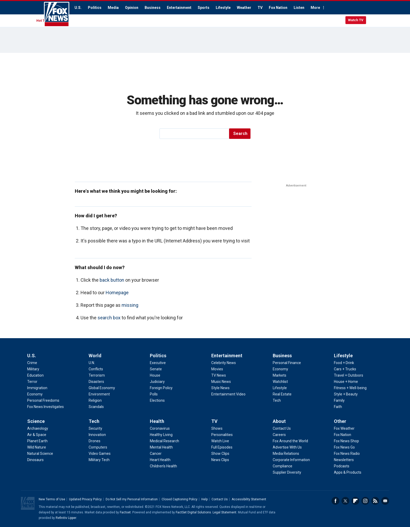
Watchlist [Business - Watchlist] (280, 381)
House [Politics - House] (155, 375)
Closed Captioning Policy (179, 499)
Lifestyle (223, 7)
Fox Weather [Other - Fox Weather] (344, 428)
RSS (375, 501)
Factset (125, 512)
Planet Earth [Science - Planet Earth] (37, 441)
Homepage (117, 292)
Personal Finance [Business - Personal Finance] (287, 363)
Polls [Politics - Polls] (154, 394)
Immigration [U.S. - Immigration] (37, 388)
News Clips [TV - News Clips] (220, 460)
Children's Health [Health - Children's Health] (163, 466)
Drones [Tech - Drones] (94, 441)
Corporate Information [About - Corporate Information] (291, 460)
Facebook (335, 501)
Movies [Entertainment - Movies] (217, 369)
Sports (203, 7)
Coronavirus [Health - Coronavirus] (160, 428)
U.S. (78, 7)
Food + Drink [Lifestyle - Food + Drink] (344, 363)
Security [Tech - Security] (95, 428)
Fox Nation (278, 7)
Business (153, 7)
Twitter (345, 501)
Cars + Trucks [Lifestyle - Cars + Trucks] (345, 369)
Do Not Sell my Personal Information (132, 499)
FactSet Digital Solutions (193, 512)
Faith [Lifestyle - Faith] (338, 407)
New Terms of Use (52, 499)
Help (204, 499)
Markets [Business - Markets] (279, 375)
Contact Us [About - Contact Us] (282, 428)
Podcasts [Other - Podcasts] (341, 466)
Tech (94, 421)
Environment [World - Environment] (99, 394)
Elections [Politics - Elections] (157, 400)
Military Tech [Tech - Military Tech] (99, 460)
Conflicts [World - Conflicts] (96, 369)
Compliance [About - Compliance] (282, 466)
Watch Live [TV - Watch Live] (220, 441)
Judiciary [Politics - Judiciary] (157, 381)
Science (36, 421)
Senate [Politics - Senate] (156, 369)
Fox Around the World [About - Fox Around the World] (290, 441)
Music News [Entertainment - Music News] (221, 381)
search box (109, 317)
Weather (244, 7)
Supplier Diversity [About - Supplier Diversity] (287, 472)
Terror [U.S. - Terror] (32, 381)
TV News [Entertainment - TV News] (218, 375)
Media (113, 7)
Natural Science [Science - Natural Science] (40, 453)
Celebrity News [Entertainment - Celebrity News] (223, 363)
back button (112, 280)
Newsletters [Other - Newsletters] (344, 460)
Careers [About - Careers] (279, 435)
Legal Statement (224, 512)
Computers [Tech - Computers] (98, 447)
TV (260, 7)
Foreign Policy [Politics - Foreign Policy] (161, 388)
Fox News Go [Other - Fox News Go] (344, 447)
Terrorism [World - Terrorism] (97, 375)
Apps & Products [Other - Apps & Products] (347, 472)
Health (157, 421)
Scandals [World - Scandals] (96, 407)
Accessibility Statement (249, 499)
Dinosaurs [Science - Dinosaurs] (35, 460)
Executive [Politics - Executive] (158, 363)
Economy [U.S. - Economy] (35, 394)
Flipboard (355, 501)
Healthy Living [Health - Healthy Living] (161, 435)
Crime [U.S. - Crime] (32, 363)
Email (385, 501)
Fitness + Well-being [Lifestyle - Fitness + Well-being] (350, 388)
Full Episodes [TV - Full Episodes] (221, 447)
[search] (195, 133)
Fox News (56, 14)
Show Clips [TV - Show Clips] (220, 453)
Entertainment (179, 7)
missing (130, 305)
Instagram (365, 501)
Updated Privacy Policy (85, 499)
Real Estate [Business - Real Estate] (282, 394)
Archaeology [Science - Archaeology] (37, 428)
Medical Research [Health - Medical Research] (164, 441)
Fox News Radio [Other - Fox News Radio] (347, 453)
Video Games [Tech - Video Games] (100, 453)
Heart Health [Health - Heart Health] (160, 460)
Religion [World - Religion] (95, 400)
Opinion (131, 7)
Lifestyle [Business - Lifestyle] (280, 388)
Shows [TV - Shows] (217, 428)
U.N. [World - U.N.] (92, 363)
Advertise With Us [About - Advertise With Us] (287, 447)
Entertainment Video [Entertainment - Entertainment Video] (228, 394)
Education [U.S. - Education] (35, 375)
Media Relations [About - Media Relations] (286, 453)
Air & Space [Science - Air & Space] (36, 435)
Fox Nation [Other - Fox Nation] (342, 435)
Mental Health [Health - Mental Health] (161, 447)
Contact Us (220, 499)
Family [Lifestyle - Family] (339, 400)
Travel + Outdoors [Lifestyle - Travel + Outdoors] (348, 375)
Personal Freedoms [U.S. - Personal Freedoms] (43, 400)
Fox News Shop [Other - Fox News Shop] (346, 441)
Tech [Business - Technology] (277, 400)
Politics (94, 7)
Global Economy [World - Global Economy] (102, 388)
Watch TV (355, 20)
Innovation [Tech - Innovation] (97, 435)
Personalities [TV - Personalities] (222, 435)
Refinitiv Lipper (66, 518)
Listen (299, 7)
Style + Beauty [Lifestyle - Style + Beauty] (346, 394)
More (315, 7)
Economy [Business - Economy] (280, 369)
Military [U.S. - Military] (33, 369)
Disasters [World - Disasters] (96, 381)
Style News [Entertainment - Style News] (220, 388)
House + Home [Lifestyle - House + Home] (346, 381)
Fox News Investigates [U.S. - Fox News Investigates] (45, 407)
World (95, 355)
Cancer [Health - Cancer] (156, 453)
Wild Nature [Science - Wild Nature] (36, 447)
